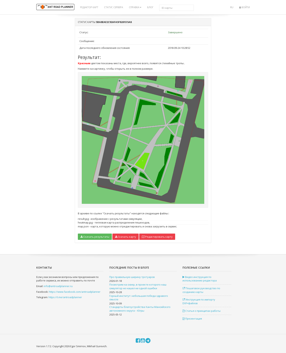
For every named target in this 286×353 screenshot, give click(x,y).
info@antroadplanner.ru (58, 286)
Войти (244, 7)
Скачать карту (125, 236)
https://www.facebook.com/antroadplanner (74, 291)
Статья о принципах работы (202, 311)
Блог (150, 7)
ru (231, 7)
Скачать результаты (94, 236)
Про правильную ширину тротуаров (132, 277)
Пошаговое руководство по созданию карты (201, 290)
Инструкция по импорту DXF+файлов (199, 301)
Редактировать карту (157, 236)
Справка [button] (135, 7)
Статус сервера (113, 7)
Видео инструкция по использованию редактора (200, 278)
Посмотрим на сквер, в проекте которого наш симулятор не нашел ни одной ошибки (137, 286)
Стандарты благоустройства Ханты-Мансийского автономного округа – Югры (139, 308)
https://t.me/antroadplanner (65, 297)
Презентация (192, 318)
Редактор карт (89, 7)
